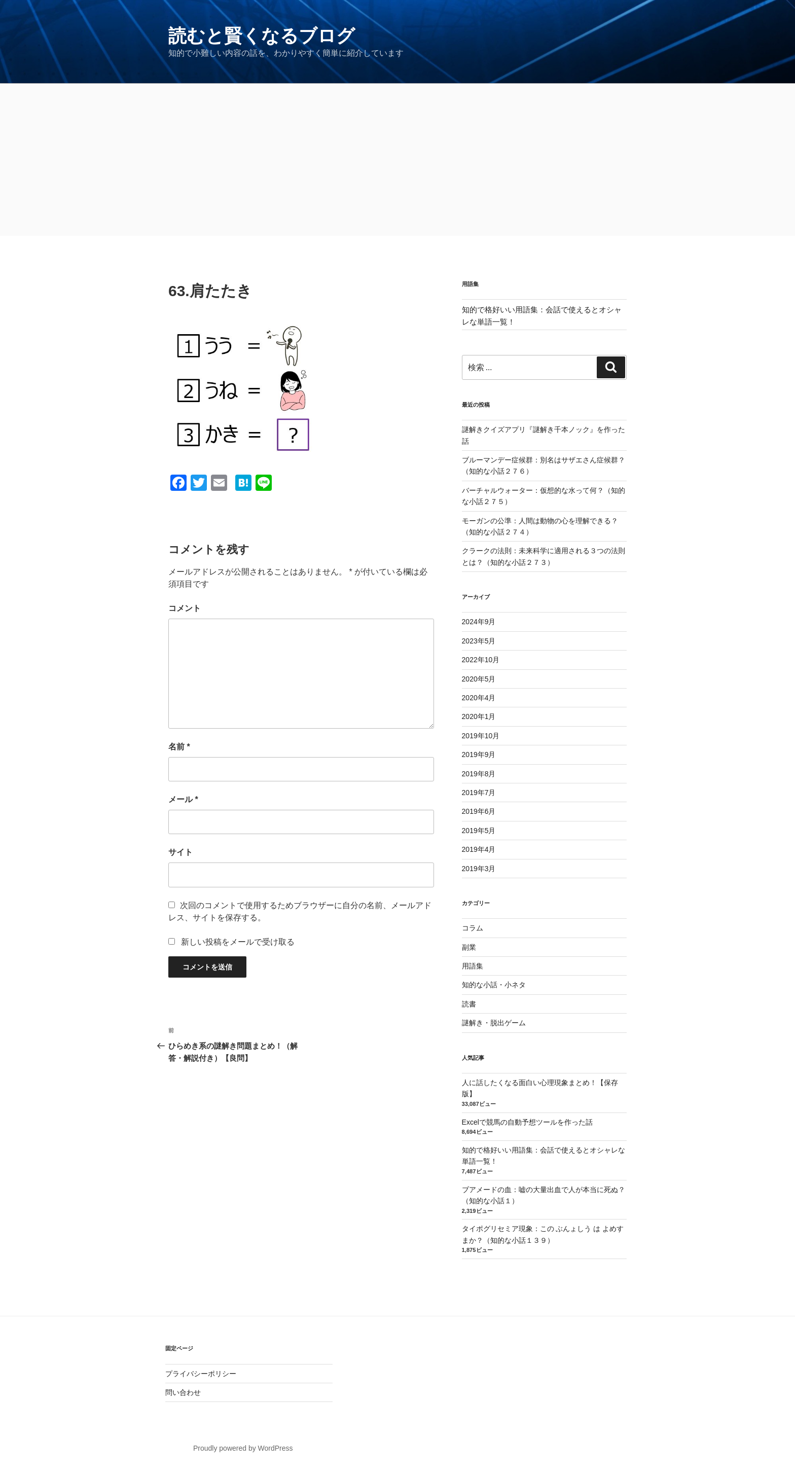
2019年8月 (479, 774)
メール (183, 799)
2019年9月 (479, 754)
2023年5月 (479, 641)
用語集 (472, 966)
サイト (180, 852)
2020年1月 (479, 716)
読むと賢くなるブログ (261, 35)
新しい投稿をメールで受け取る (238, 942)
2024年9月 (479, 622)
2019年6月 (479, 811)
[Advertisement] (397, 160)
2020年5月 (479, 679)
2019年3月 (479, 869)
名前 (179, 746)
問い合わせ (183, 1392)
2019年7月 (479, 792)
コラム (472, 928)
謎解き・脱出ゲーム (494, 1023)
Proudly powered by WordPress (243, 1448)
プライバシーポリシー (200, 1374)
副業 (469, 947)
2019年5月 (479, 831)
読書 (469, 1004)
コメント (184, 608)
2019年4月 (479, 849)
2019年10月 (481, 736)
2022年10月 (481, 660)
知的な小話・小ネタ (494, 985)
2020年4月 (479, 698)
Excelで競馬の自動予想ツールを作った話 (527, 1122)
